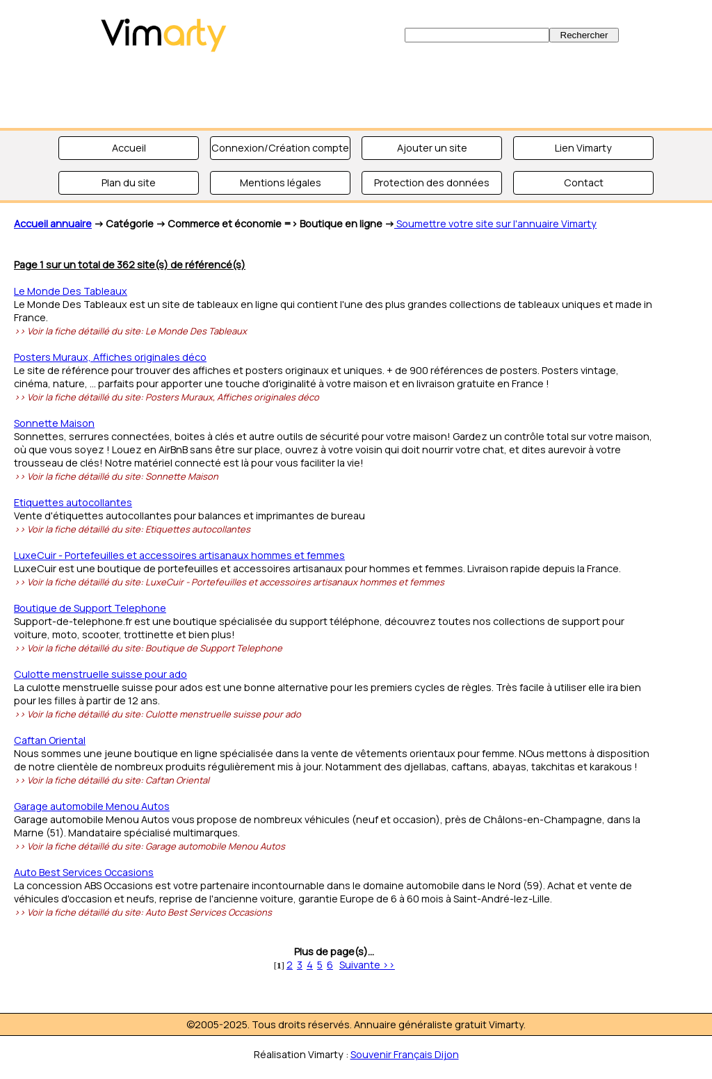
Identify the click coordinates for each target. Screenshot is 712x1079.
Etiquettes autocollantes (73, 502)
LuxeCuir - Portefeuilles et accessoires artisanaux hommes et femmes (179, 555)
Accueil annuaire (53, 223)
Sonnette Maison (54, 423)
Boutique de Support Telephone (90, 608)
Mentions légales (280, 182)
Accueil (129, 147)
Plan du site (129, 182)
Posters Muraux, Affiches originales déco (110, 357)
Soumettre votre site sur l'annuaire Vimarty (495, 223)
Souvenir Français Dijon (404, 1054)
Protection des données (432, 182)
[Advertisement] (356, 90)
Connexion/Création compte (280, 147)
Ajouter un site (432, 147)
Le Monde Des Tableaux (70, 291)
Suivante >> (367, 964)
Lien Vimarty (583, 147)
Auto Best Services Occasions (84, 872)
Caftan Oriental (50, 740)
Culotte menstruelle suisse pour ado (100, 674)
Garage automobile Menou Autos (92, 806)
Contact (584, 182)
